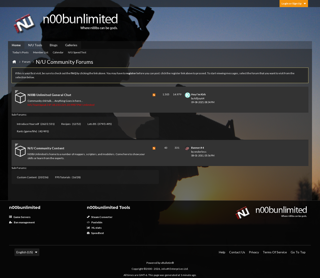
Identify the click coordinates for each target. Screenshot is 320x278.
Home (16, 45)
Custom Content (27, 177)
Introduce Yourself (28, 124)
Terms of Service (275, 252)
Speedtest (95, 233)
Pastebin (94, 222)
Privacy (254, 252)
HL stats (94, 227)
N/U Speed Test (77, 52)
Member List (40, 52)
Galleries (71, 45)
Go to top (298, 252)
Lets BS (92, 124)
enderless (200, 151)
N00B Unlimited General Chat (49, 95)
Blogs (54, 45)
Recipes (66, 124)
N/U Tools (35, 45)
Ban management (22, 222)
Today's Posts (20, 52)
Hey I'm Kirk (198, 94)
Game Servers (19, 217)
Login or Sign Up (294, 3)
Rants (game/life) (27, 131)
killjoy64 (199, 98)
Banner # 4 (197, 147)
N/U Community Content (46, 148)
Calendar (58, 52)
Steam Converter (99, 217)
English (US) (26, 252)
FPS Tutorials (62, 177)
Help (222, 252)
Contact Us (237, 252)
